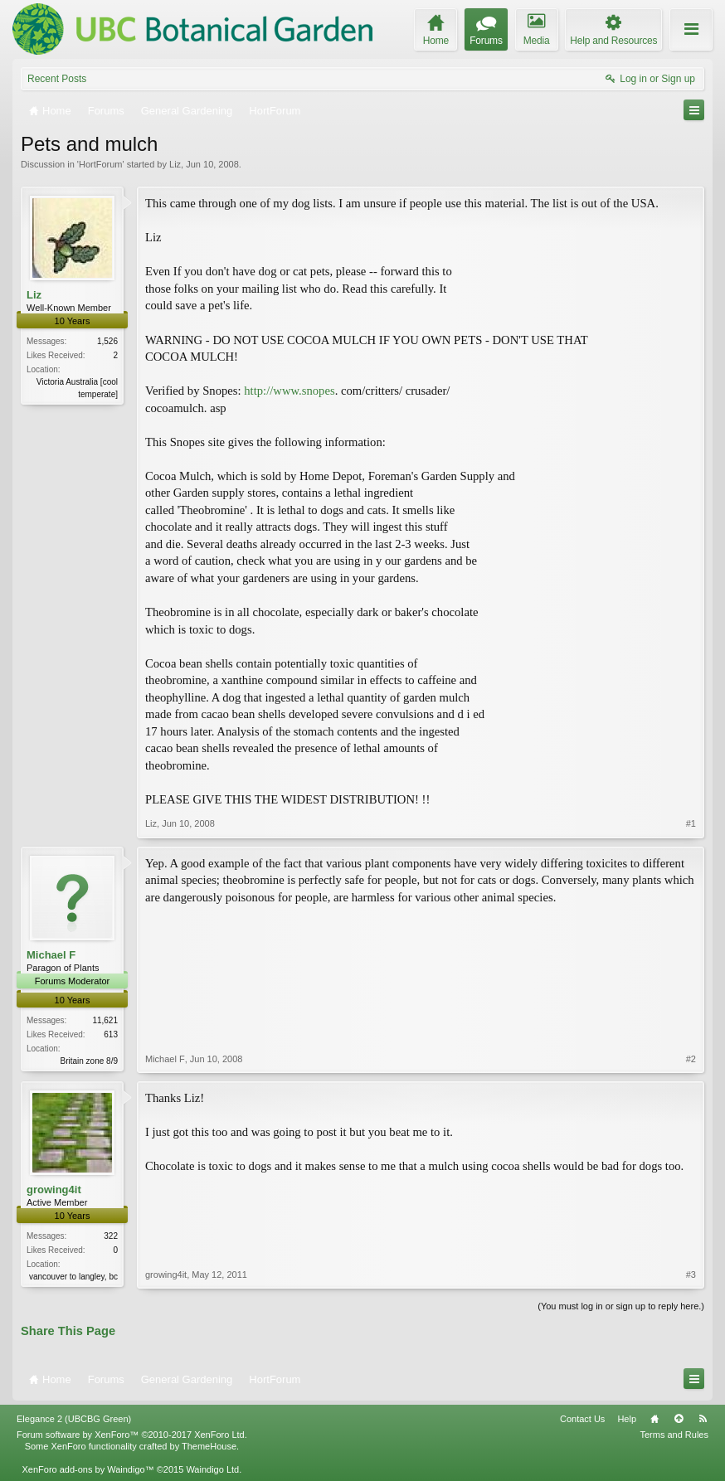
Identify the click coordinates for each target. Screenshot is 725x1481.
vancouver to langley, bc (73, 1276)
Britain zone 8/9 (90, 1061)
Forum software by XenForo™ (132, 1435)
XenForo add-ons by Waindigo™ (87, 1469)
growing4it (54, 1189)
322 (111, 1236)
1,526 (107, 341)
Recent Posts (56, 79)
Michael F (51, 955)
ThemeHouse (209, 1446)
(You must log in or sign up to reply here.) (621, 1306)
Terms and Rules (674, 1435)
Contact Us (582, 1419)
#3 (691, 1274)
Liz (175, 164)
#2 (691, 1059)
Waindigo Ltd (212, 1469)
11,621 (105, 1020)
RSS (702, 1419)
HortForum (101, 164)
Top (678, 1419)
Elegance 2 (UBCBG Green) (74, 1419)
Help (626, 1419)
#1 (691, 823)
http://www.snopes (289, 390)
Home (654, 1419)
